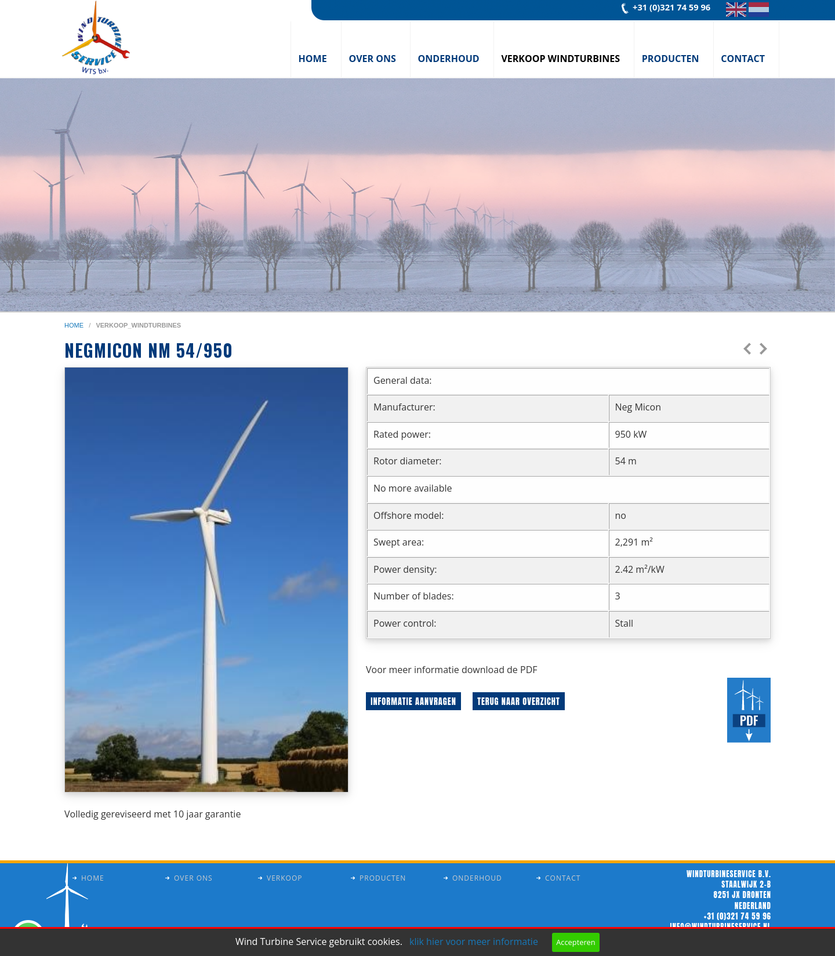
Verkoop (284, 878)
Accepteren (575, 942)
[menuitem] (316, 49)
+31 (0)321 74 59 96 (671, 7)
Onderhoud (449, 58)
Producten (670, 58)
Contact (743, 58)
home (74, 325)
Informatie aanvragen (413, 701)
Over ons (371, 58)
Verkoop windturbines (560, 58)
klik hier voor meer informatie (473, 941)
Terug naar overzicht (518, 701)
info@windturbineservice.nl (720, 926)
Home (313, 58)
